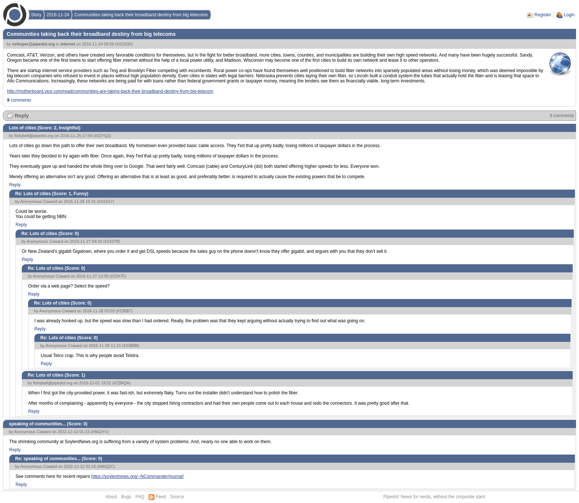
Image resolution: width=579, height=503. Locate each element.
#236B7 (124, 311)
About (111, 496)
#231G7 (105, 201)
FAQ (139, 496)
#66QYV (100, 431)
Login (569, 14)
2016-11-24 (58, 14)
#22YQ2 (102, 135)
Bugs (126, 496)
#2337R (112, 241)
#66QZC (106, 466)
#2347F (118, 276)
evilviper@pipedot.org (33, 44)
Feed (161, 496)
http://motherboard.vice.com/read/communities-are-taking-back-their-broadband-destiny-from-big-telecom (110, 91)
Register (543, 14)
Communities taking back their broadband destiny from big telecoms (141, 14)
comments (19, 100)
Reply (22, 116)
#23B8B (130, 345)
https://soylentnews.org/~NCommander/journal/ (137, 476)
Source (177, 496)
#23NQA (121, 383)
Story (36, 14)
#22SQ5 (124, 44)
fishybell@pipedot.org (34, 135)
